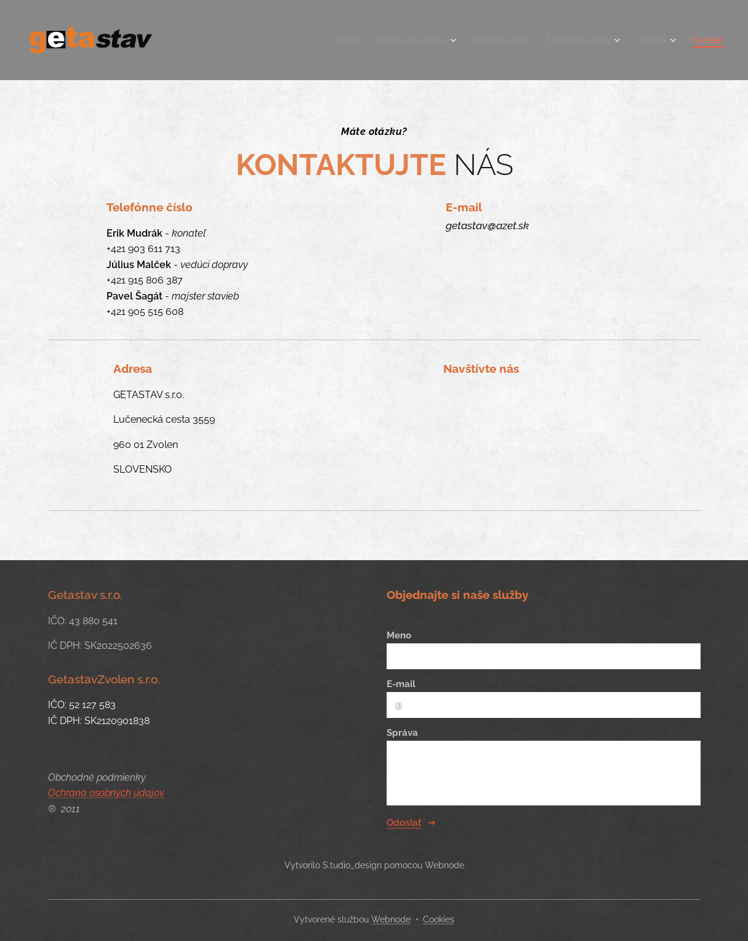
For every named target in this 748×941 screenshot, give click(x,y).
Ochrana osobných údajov (106, 793)
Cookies (438, 919)
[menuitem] (327, 40)
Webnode (391, 919)
